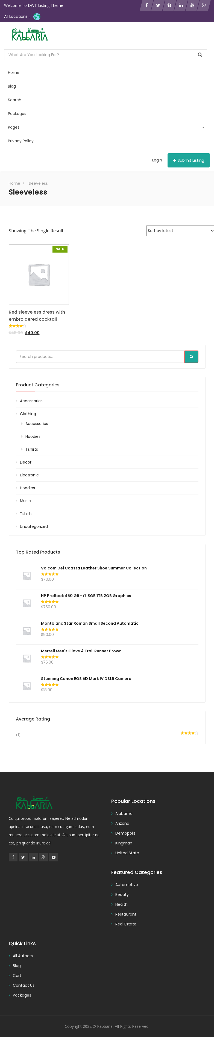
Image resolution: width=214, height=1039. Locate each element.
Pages (106, 128)
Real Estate (125, 925)
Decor (25, 464)
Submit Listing (188, 162)
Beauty (122, 896)
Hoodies (32, 438)
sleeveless (38, 185)
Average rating (33, 720)
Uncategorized (34, 528)
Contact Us (23, 987)
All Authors (23, 957)
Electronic (29, 476)
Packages (17, 114)
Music (25, 502)
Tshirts (31, 451)
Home (14, 72)
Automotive (126, 886)
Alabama (124, 815)
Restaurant (125, 916)
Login (157, 161)
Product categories (38, 386)
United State (127, 854)
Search (15, 100)
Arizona (122, 825)
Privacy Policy (21, 142)
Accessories (31, 402)
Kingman (123, 844)
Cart (17, 977)
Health (121, 906)
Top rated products (38, 554)
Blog (12, 86)
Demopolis (125, 835)
